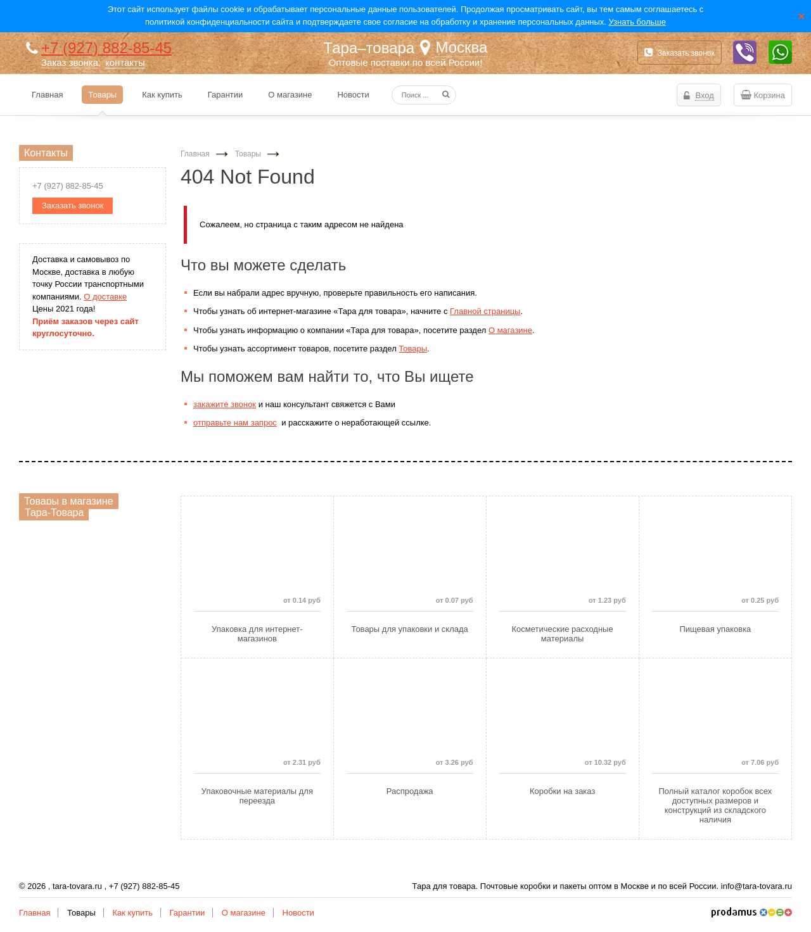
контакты (125, 62)
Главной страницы (485, 311)
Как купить (132, 912)
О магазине (510, 330)
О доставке (105, 296)
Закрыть (801, 16)
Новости (298, 912)
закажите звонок (224, 404)
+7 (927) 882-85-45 (106, 47)
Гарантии (187, 912)
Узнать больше (637, 22)
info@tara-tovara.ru (756, 886)
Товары (413, 348)
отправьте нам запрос (235, 422)
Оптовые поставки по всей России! (406, 62)
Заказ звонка (69, 62)
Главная (34, 912)
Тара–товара (369, 47)
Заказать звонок (679, 52)
